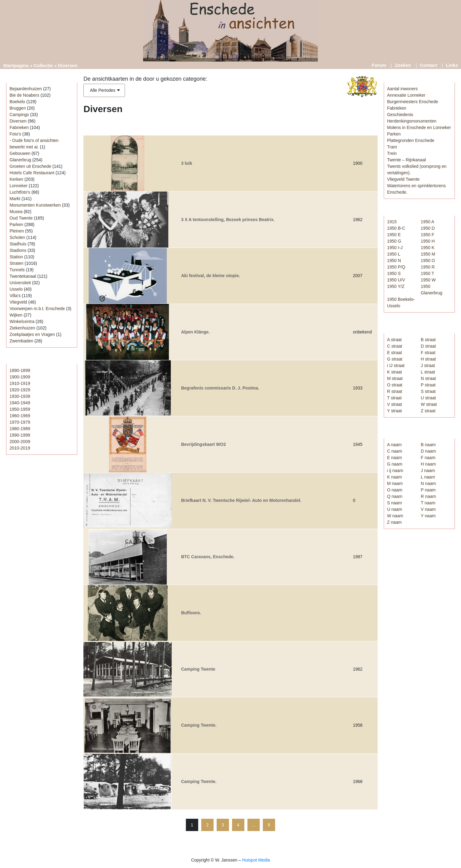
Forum (379, 65)
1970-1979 (20, 422)
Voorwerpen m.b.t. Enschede (37, 308)
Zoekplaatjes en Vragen (32, 334)
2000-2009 (20, 441)
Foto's (15, 133)
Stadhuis (18, 243)
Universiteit (20, 282)
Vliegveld (18, 302)
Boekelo (17, 101)
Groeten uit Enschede (30, 166)
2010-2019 (20, 448)
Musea (16, 211)
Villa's (15, 295)
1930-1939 (20, 396)
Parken (16, 224)
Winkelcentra (22, 321)
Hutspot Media (256, 860)
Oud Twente (21, 218)
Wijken (16, 315)
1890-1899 (20, 370)
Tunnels (17, 269)
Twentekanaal (23, 276)
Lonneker (18, 185)
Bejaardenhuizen (26, 88)
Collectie (43, 65)
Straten (16, 263)
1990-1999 (20, 435)
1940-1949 (20, 402)
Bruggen (18, 108)
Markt (15, 198)
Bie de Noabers (24, 95)
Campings (19, 114)
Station (16, 256)
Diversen (18, 121)
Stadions (18, 250)
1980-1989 (20, 428)
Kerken (16, 179)
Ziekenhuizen (22, 327)
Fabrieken (19, 127)
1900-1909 (20, 376)
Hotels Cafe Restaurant (32, 172)
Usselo (16, 289)
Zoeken (403, 65)
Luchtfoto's (20, 192)
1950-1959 (20, 409)
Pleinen (17, 230)
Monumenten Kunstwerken (35, 205)
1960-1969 (20, 415)
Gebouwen (20, 153)
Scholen (17, 237)
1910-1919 (20, 383)
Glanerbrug (20, 159)
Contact (428, 65)
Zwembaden (21, 340)
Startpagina (16, 65)
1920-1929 (20, 389)
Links (452, 65)
